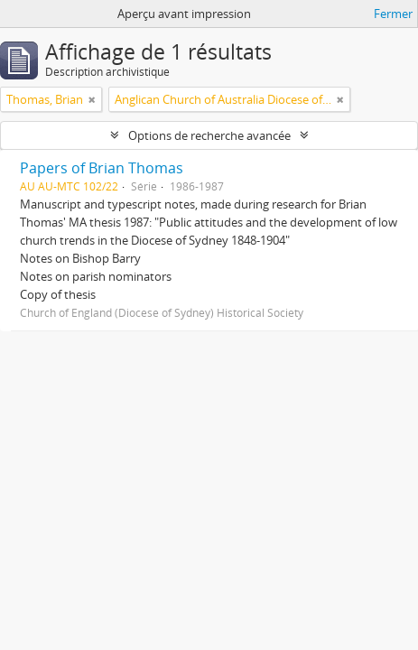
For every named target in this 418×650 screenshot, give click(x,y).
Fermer (393, 13)
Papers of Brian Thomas (101, 168)
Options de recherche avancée (209, 135)
